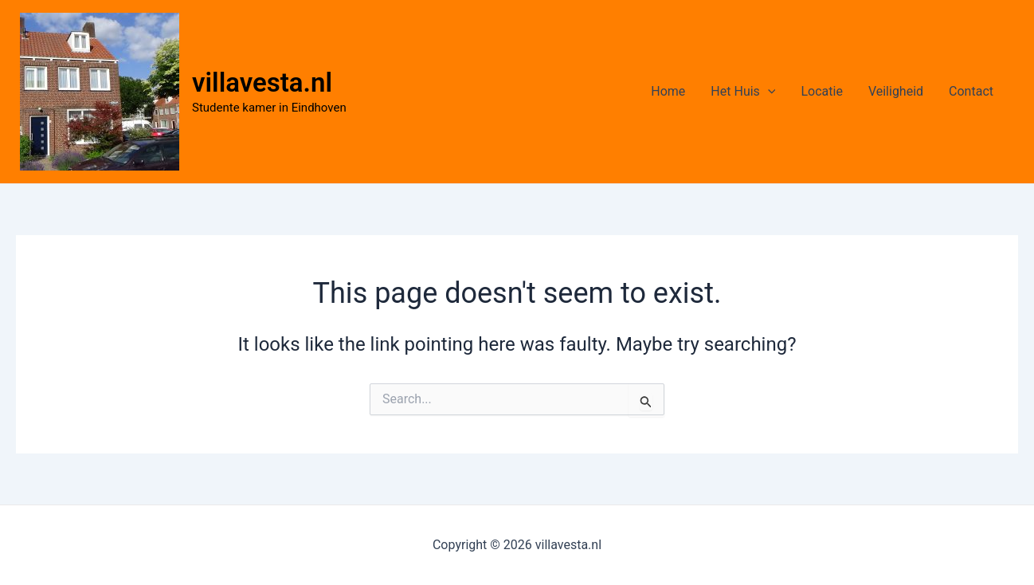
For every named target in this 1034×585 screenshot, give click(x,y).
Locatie (821, 91)
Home (668, 91)
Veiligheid (895, 91)
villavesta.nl (262, 82)
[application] (768, 92)
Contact (971, 91)
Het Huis (743, 92)
